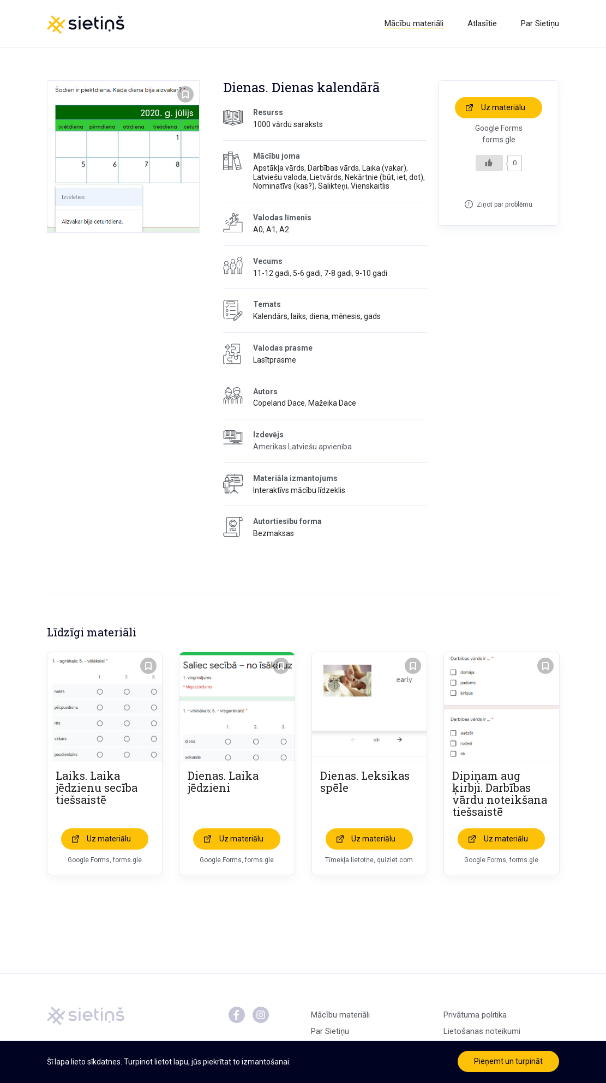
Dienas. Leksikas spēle (365, 781)
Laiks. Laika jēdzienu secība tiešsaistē (96, 787)
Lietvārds (325, 177)
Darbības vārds (333, 168)
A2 (284, 229)
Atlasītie (482, 23)
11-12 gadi (271, 273)
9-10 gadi (371, 273)
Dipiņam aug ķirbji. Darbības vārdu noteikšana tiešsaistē (499, 793)
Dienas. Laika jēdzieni (223, 781)
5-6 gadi (307, 273)
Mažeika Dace (332, 403)
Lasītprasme (274, 360)
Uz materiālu (503, 107)
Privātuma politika (475, 1015)
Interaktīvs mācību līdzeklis (299, 490)
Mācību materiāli (414, 23)
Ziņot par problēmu (504, 204)
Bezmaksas (273, 533)
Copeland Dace (279, 403)
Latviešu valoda (280, 177)
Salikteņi (332, 186)
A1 (271, 229)
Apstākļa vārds (278, 168)
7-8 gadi (338, 273)
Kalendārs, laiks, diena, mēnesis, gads (317, 316)
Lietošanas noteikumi (481, 1031)
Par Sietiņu (540, 23)
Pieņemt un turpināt (508, 1061)
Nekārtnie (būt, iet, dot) (384, 177)
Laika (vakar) (384, 168)
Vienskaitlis (370, 186)
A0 (258, 229)
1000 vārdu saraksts (288, 124)
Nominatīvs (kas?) (284, 186)
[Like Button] (489, 163)
